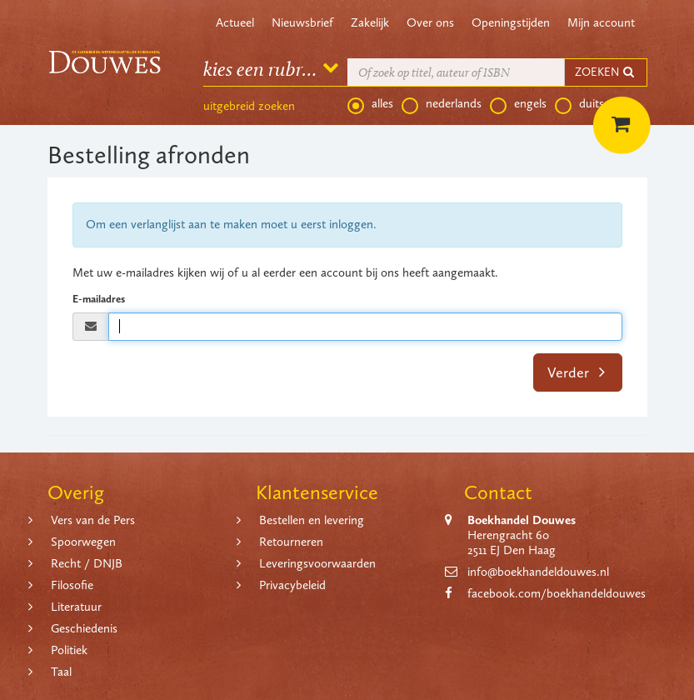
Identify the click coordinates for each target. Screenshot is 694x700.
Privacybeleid (292, 585)
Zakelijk (370, 22)
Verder (576, 372)
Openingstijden (511, 22)
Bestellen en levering (311, 520)
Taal (61, 671)
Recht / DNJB (86, 563)
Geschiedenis (84, 628)
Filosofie (72, 585)
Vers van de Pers (93, 520)
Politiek (69, 650)
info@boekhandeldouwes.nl (538, 571)
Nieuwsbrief (302, 22)
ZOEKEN (606, 72)
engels (518, 104)
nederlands (442, 104)
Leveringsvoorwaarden (317, 563)
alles (370, 104)
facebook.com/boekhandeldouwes (556, 593)
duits (579, 104)
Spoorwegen (83, 541)
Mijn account (601, 22)
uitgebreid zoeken (249, 105)
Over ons (430, 22)
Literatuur (76, 606)
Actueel (235, 22)
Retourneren (291, 541)
